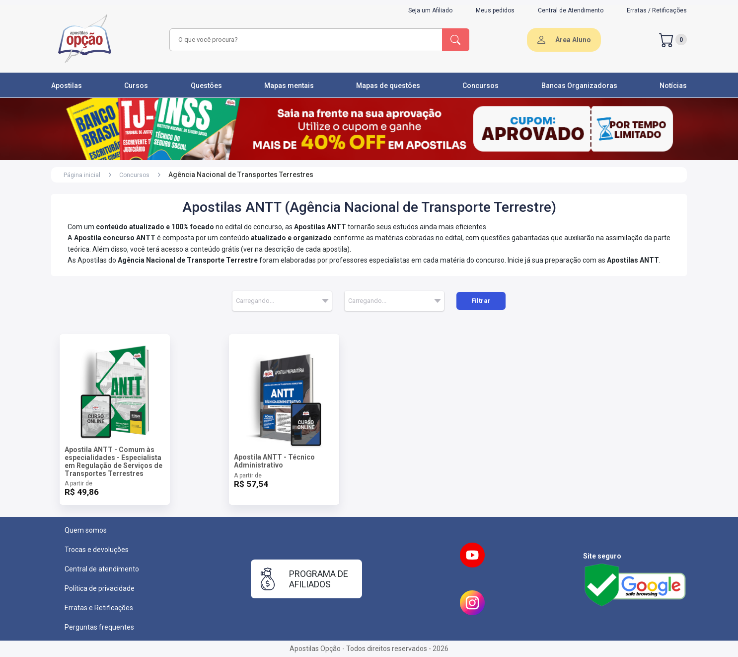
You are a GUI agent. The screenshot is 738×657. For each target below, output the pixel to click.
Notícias (673, 86)
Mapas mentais (289, 86)
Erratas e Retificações (99, 608)
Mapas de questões (388, 86)
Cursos (136, 86)
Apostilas (66, 86)
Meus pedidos (495, 10)
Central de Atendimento (570, 10)
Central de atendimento (102, 569)
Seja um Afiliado (430, 10)
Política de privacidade (100, 588)
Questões (206, 86)
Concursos (480, 86)
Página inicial (82, 175)
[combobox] (304, 40)
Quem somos (86, 530)
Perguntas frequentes (99, 627)
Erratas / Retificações (657, 10)
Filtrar (481, 300)
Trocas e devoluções (97, 550)
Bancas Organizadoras (579, 86)
